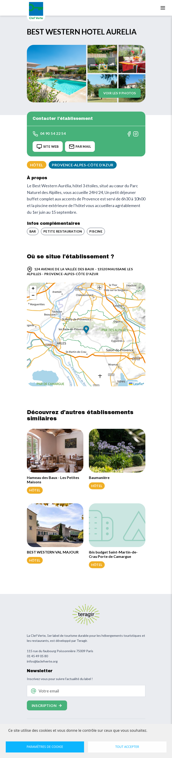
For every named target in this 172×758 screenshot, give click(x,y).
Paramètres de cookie (45, 746)
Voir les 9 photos (119, 93)
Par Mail (80, 146)
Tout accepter (127, 746)
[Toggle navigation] (162, 7)
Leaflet (136, 383)
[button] (86, 330)
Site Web (48, 146)
